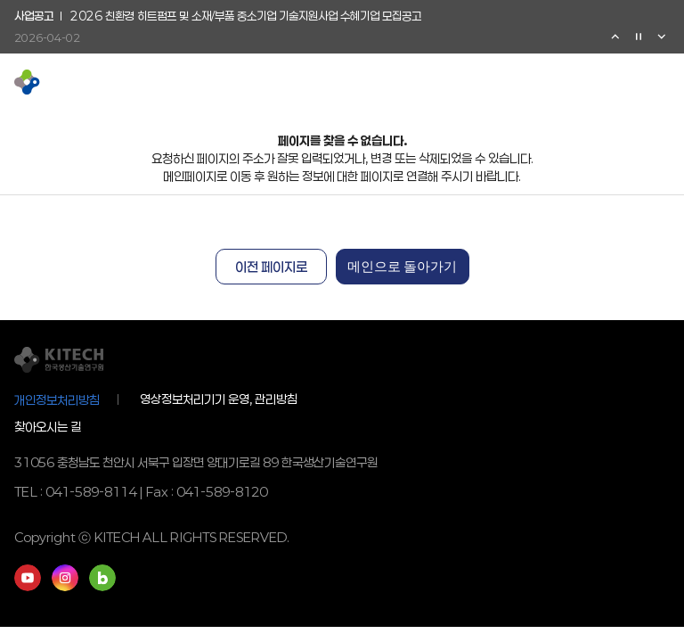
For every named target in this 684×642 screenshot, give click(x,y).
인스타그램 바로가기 (65, 577)
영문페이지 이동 (604, 82)
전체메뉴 (661, 82)
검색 (632, 82)
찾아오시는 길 (47, 426)
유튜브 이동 (575, 82)
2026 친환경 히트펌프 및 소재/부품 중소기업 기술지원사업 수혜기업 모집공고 (245, 16)
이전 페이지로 (271, 267)
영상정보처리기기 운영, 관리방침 (218, 399)
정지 (639, 37)
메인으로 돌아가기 (402, 266)
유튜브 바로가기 (27, 577)
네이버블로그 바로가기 (102, 577)
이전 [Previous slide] (615, 37)
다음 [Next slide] (662, 37)
